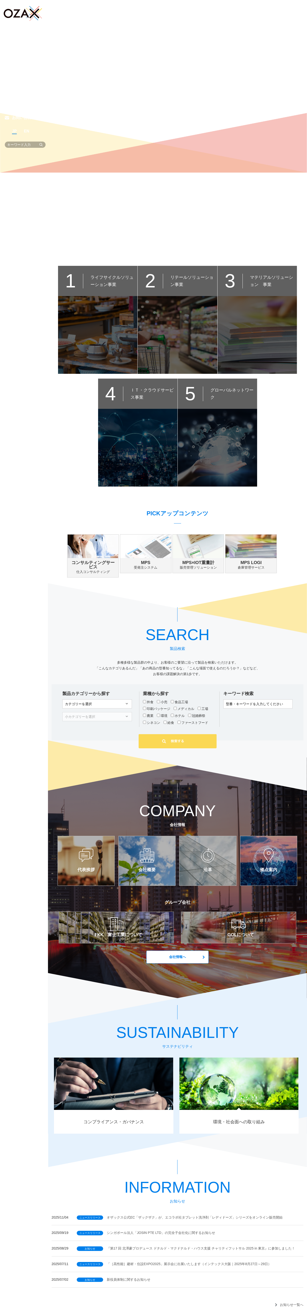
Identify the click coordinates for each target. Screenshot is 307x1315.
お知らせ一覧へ (291, 1305)
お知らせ (19, 104)
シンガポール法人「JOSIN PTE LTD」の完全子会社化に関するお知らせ (146, 1233)
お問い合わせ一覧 (27, 118)
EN (26, 131)
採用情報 (19, 91)
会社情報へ (177, 957)
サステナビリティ (27, 77)
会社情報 (19, 64)
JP (14, 131)
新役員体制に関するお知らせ (113, 1279)
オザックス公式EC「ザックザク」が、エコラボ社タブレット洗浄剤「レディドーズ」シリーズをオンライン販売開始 (180, 1217)
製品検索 (19, 50)
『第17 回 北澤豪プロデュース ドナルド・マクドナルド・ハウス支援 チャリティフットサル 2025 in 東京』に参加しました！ (186, 1248)
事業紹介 (19, 37)
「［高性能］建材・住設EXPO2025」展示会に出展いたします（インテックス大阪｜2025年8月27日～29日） (174, 1264)
